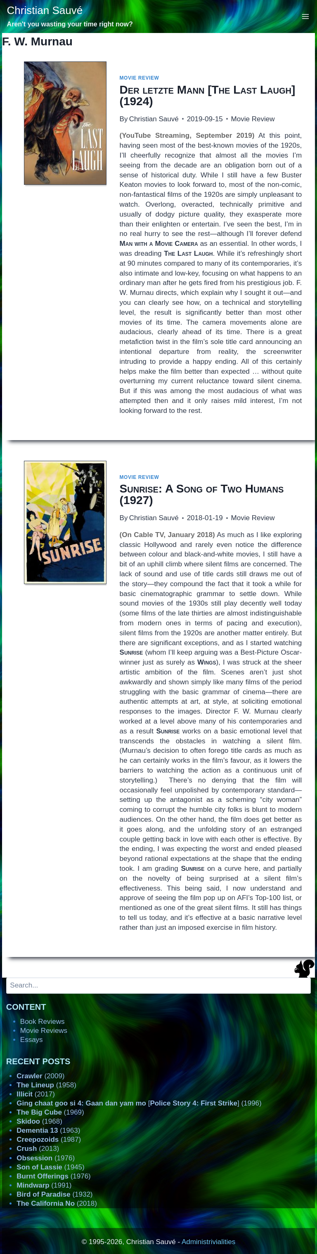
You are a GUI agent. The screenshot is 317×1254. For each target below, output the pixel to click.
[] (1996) (139, 1103)
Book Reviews (42, 1021)
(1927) (202, 494)
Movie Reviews (43, 1031)
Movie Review (139, 78)
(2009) (40, 1076)
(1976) (46, 1158)
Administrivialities (208, 1242)
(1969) (50, 1112)
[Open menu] (305, 16)
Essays (31, 1040)
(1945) (50, 1167)
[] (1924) (208, 95)
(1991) (44, 1185)
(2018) (57, 1203)
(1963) (48, 1130)
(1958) (46, 1085)
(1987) (49, 1139)
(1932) (54, 1194)
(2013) (38, 1149)
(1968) (39, 1121)
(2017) (36, 1094)
